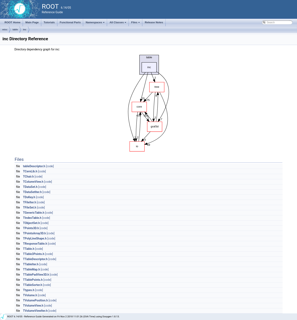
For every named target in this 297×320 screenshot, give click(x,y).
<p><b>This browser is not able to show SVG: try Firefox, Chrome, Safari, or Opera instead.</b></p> (148, 102)
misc (4, 29)
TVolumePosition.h (35, 300)
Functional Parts (70, 22)
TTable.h (28, 248)
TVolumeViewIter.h (35, 310)
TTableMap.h (31, 269)
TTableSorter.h (32, 285)
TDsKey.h (29, 197)
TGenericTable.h (33, 212)
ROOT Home (12, 22)
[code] (50, 166)
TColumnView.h (33, 181)
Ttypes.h (28, 290)
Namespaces (95, 23)
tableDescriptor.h (34, 166)
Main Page (32, 22)
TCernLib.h (30, 171)
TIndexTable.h (32, 217)
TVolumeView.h (33, 305)
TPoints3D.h (31, 228)
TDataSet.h (30, 186)
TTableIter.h (31, 264)
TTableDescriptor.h (35, 259)
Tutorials (49, 22)
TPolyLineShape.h (35, 238)
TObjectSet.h (31, 223)
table (15, 29)
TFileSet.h (29, 207)
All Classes (118, 23)
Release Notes (154, 22)
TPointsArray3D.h (34, 233)
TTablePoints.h (33, 279)
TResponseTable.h (35, 243)
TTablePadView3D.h (36, 274)
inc (24, 29)
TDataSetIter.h (32, 192)
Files (135, 23)
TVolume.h (30, 295)
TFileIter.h (29, 202)
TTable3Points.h (33, 254)
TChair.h (28, 176)
